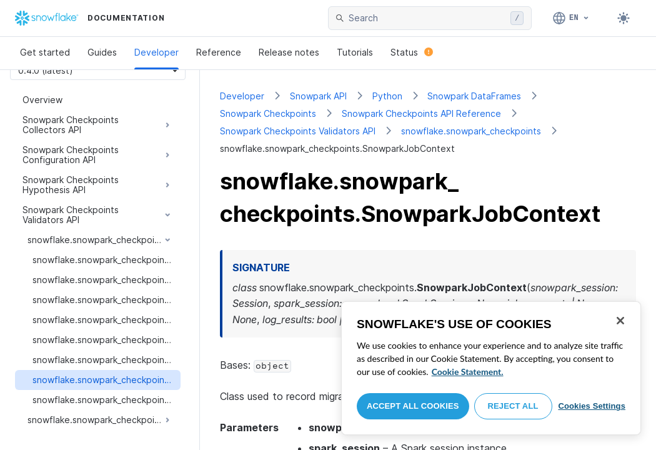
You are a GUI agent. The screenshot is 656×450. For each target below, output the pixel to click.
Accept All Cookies (413, 406)
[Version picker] (98, 70)
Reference (218, 52)
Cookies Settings (591, 406)
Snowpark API (318, 96)
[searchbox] (427, 18)
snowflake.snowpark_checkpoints (471, 131)
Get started (45, 52)
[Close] (620, 320)
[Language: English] (571, 18)
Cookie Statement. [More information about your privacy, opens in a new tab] (468, 371)
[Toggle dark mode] (623, 18)
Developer (156, 52)
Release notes (289, 52)
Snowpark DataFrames (474, 96)
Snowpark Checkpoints (268, 113)
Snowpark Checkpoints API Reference (421, 113)
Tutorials (355, 52)
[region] (491, 368)
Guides (102, 52)
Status (411, 52)
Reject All (513, 406)
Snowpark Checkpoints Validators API (297, 131)
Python (387, 96)
